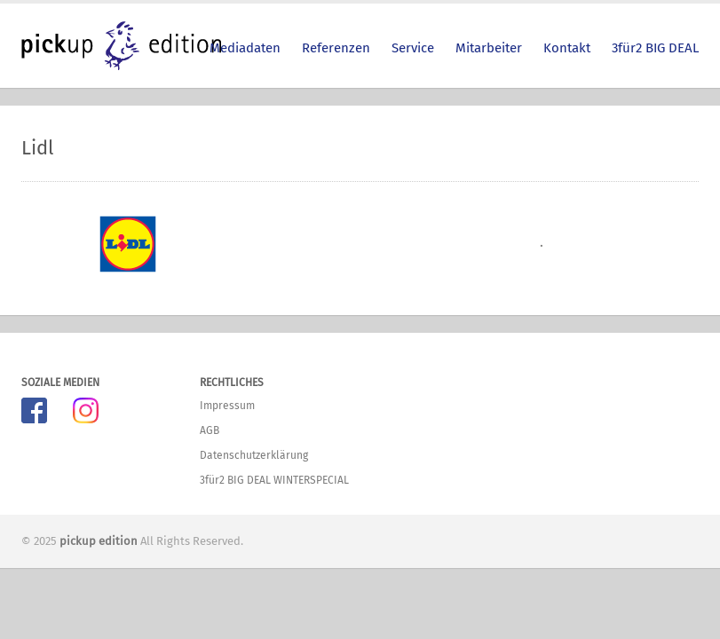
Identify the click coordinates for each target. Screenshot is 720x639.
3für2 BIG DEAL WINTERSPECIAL (274, 480)
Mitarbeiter (488, 48)
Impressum (227, 405)
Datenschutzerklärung (254, 455)
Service (413, 48)
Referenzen (336, 48)
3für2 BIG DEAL (655, 48)
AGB (209, 430)
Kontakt (566, 48)
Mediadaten (245, 48)
